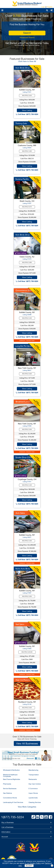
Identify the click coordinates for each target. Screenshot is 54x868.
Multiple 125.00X (27, 652)
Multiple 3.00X (27, 429)
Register (49, 7)
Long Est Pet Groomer (25, 346)
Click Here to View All (27, 61)
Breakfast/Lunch (23, 402)
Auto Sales (20, 513)
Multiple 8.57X (27, 207)
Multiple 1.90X (27, 151)
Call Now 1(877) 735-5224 (27, 114)
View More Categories (27, 807)
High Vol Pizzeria (23, 680)
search (27, 32)
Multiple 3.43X (27, 540)
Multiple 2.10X (27, 485)
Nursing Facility (22, 179)
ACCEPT (29, 866)
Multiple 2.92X (27, 374)
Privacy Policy (35, 863)
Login (43, 7)
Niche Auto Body (22, 568)
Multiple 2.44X (27, 318)
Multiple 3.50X (27, 596)
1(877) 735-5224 (12, 817)
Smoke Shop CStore (24, 457)
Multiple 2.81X (27, 95)
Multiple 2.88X (27, 262)
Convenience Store (24, 290)
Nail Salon (20, 624)
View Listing (27, 110)
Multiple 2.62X (27, 707)
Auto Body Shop (22, 68)
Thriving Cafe (21, 123)
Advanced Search (27, 37)
